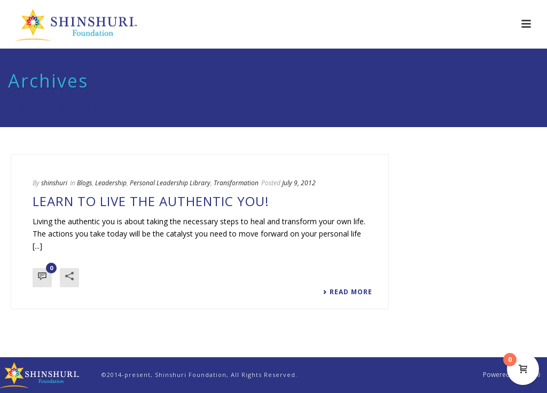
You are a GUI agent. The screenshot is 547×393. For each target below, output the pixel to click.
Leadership (111, 182)
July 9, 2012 (299, 182)
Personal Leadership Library (170, 182)
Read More (347, 292)
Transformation (236, 182)
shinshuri (54, 182)
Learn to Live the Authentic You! (151, 201)
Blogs (84, 182)
